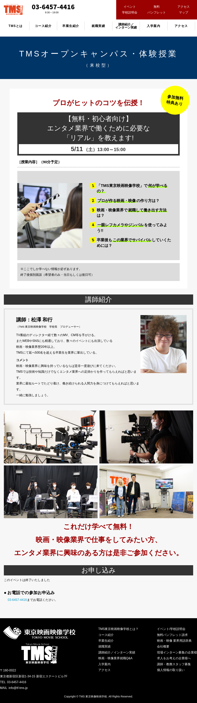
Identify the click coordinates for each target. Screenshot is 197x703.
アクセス (181, 26)
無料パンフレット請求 (172, 635)
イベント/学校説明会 (171, 629)
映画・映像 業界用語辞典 (174, 640)
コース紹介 (43, 26)
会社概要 (163, 646)
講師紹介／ (126, 26)
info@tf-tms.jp (18, 688)
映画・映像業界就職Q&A (115, 658)
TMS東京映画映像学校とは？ (118, 629)
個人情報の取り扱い (171, 670)
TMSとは (15, 26)
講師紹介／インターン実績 (116, 652)
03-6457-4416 (17, 599)
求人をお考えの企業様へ (174, 658)
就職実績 (98, 26)
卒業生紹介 (70, 26)
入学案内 (153, 26)
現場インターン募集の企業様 (177, 652)
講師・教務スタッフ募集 (174, 664)
